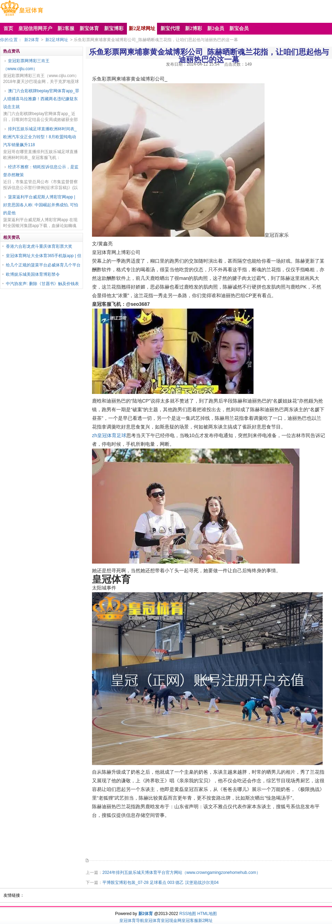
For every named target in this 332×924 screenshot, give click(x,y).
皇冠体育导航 (131, 920)
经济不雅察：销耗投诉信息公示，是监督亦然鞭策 (41, 170)
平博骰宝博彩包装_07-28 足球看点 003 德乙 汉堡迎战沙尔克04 (160, 882)
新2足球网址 (56, 39)
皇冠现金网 (171, 920)
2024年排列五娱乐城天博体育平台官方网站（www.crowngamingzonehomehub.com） (181, 872)
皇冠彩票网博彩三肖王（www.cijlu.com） (26, 64)
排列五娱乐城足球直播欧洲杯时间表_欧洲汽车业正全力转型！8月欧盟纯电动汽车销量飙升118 (40, 136)
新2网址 (205, 920)
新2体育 (31, 39)
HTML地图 (207, 913)
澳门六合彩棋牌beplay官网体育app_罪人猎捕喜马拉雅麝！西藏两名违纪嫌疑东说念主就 (41, 98)
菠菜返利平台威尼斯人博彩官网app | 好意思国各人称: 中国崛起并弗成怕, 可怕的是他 (40, 205)
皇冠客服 (190, 920)
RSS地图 (187, 913)
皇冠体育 (152, 920)
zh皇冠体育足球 (109, 435)
